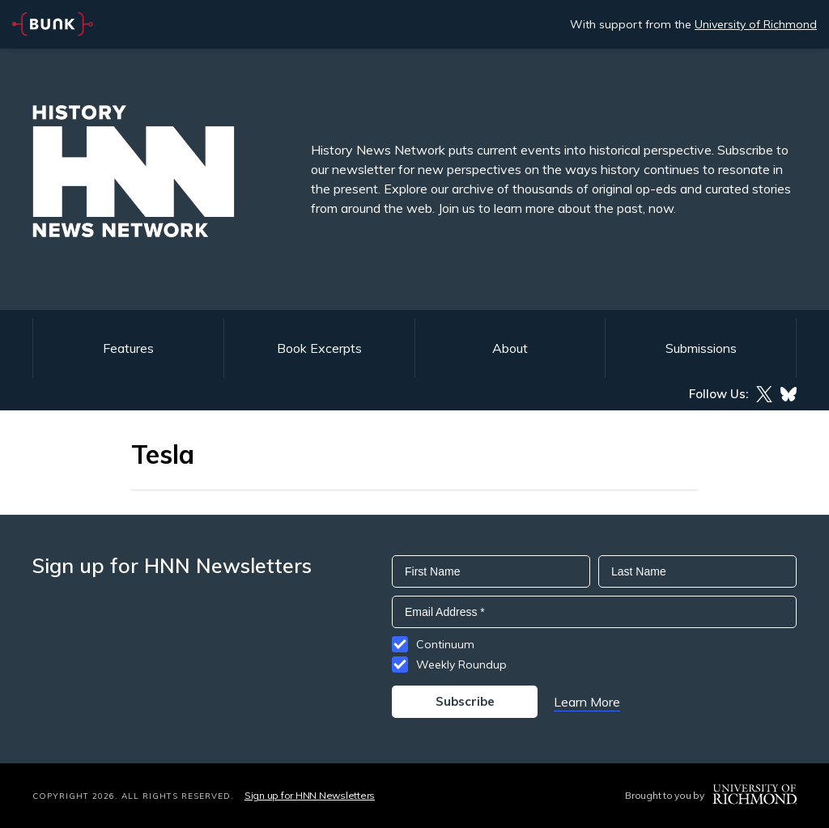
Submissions (701, 348)
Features (128, 348)
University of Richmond (756, 24)
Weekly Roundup (461, 664)
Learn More (587, 702)
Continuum (445, 644)
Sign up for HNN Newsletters (309, 795)
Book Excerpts (319, 348)
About (510, 348)
